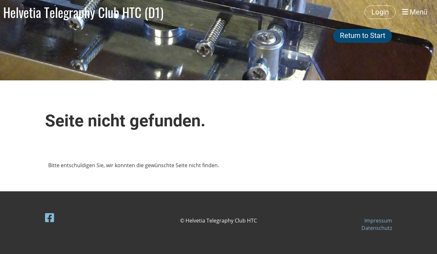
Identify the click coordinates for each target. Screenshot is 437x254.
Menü (414, 12)
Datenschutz (376, 227)
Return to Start (362, 36)
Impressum (378, 220)
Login (380, 12)
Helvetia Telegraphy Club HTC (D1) (83, 12)
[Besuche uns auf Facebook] (49, 217)
